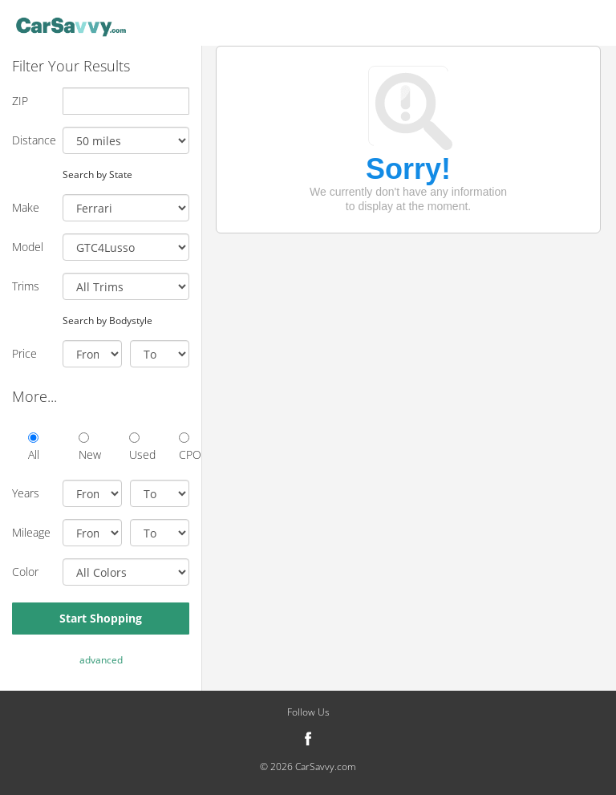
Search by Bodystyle (107, 320)
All (33, 447)
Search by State (97, 174)
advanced (101, 660)
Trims (25, 286)
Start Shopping (100, 618)
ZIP (20, 100)
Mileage (31, 532)
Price (24, 353)
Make (25, 207)
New (84, 447)
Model (27, 246)
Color (25, 571)
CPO (184, 447)
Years (25, 493)
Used (134, 447)
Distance (31, 140)
